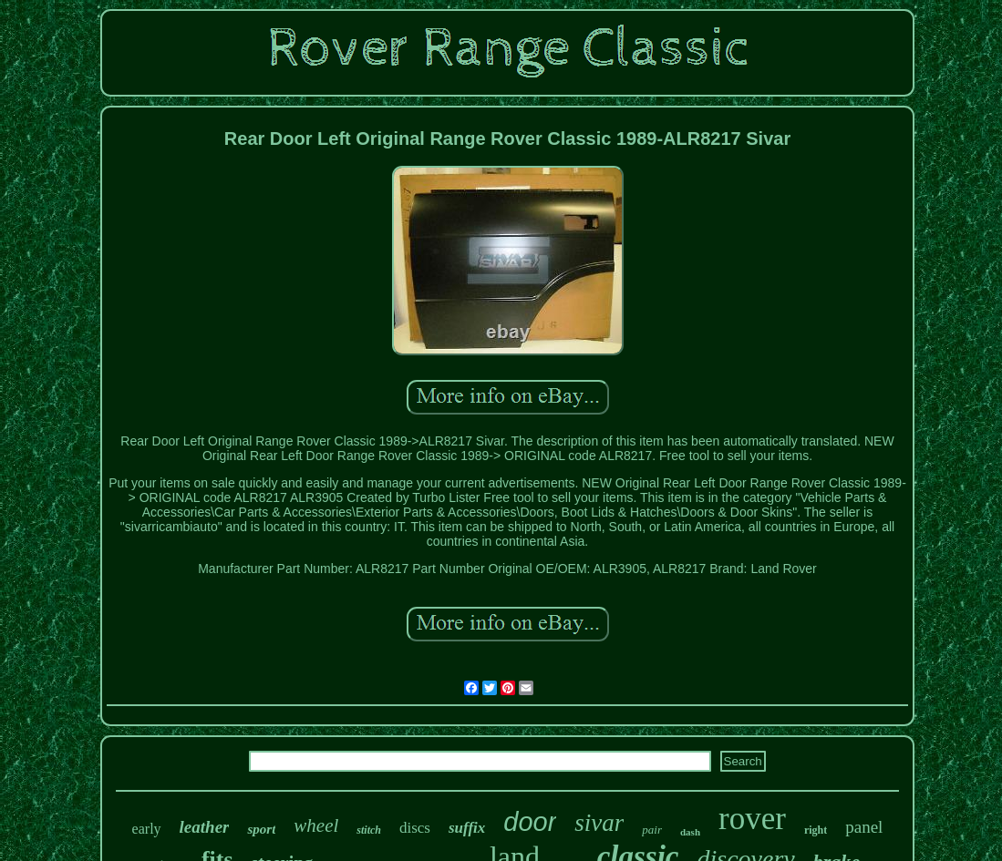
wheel (316, 825)
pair (652, 829)
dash (690, 831)
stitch (368, 830)
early (146, 828)
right (815, 830)
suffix (467, 827)
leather (205, 826)
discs (414, 827)
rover (752, 818)
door (529, 821)
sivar (599, 822)
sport (261, 829)
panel (864, 826)
